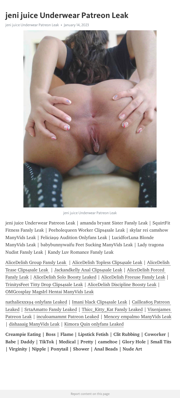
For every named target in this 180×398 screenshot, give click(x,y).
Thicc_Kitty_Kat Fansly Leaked (112, 309)
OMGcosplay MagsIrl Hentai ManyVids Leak (49, 292)
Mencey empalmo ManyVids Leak (137, 316)
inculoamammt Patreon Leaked (68, 316)
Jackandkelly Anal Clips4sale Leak (88, 270)
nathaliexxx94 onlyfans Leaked (36, 302)
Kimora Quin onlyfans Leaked (94, 324)
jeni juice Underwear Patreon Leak (32, 25)
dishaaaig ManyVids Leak (34, 324)
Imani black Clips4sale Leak (99, 302)
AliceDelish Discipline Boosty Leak (122, 284)
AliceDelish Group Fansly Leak (36, 262)
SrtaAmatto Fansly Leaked (50, 309)
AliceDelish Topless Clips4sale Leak (107, 262)
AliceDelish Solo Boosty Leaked (64, 277)
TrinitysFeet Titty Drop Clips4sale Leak (44, 284)
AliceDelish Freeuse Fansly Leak (133, 277)
